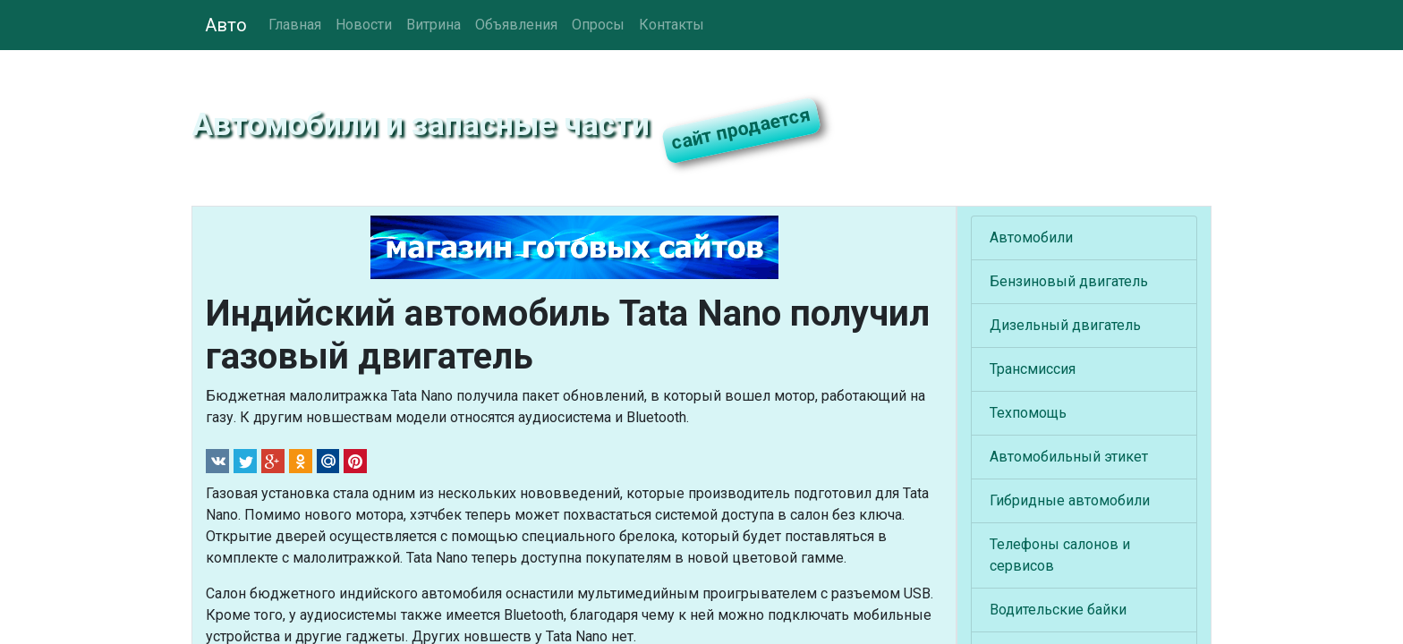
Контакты (671, 24)
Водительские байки (1058, 609)
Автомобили (1031, 237)
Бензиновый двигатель (1069, 281)
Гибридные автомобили (1070, 500)
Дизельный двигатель (1065, 325)
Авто (226, 25)
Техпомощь (1028, 412)
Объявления (516, 24)
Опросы (598, 24)
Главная (294, 24)
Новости (364, 24)
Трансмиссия (1033, 368)
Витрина (433, 24)
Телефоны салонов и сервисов (1060, 555)
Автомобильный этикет (1069, 456)
